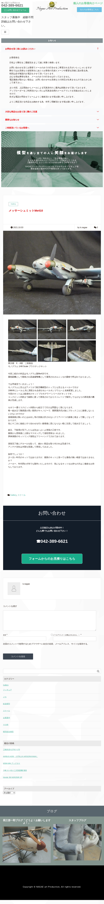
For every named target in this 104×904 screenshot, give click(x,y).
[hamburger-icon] (5, 32)
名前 (4, 639)
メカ (5, 701)
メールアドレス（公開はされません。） (66, 639)
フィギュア (7, 694)
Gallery (13, 495)
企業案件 (6, 722)
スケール (22, 495)
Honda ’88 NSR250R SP (12, 781)
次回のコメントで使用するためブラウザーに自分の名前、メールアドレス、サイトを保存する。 (46, 648)
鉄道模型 (6, 708)
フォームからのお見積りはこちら (52, 558)
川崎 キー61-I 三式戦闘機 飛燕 (15, 774)
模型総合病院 (8, 736)
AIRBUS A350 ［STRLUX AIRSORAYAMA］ (20, 760)
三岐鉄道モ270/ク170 (11, 754)
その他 (5, 729)
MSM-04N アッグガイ (11, 767)
